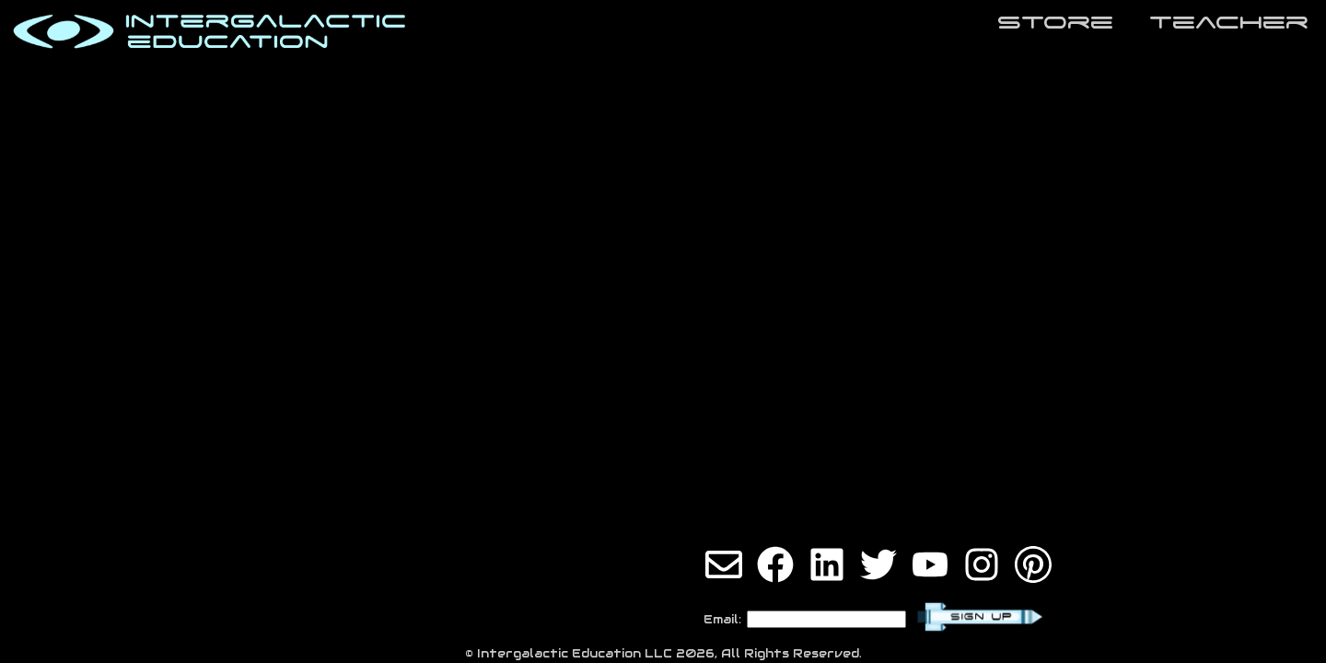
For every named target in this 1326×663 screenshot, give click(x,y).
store (1055, 21)
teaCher (1229, 21)
